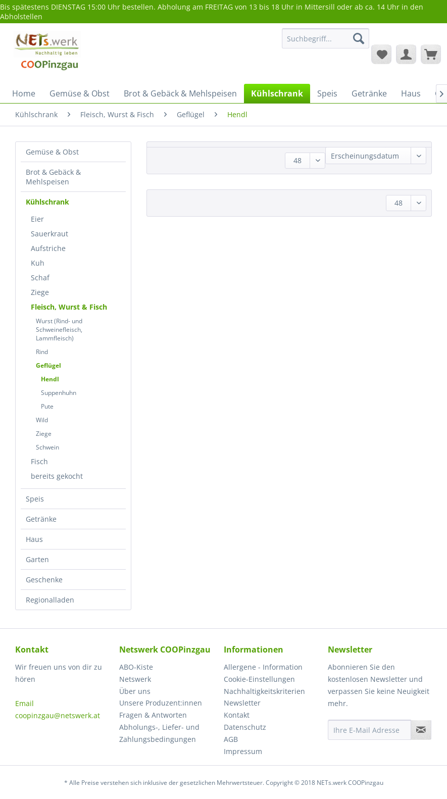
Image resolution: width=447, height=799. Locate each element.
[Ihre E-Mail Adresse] (369, 730)
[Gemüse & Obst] (79, 93)
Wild (42, 420)
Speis (35, 499)
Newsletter (242, 703)
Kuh (37, 263)
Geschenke (44, 579)
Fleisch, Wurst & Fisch (69, 307)
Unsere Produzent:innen (160, 703)
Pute (47, 406)
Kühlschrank (47, 202)
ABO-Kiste (136, 667)
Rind (42, 351)
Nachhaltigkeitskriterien (264, 691)
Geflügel (48, 365)
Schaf (40, 277)
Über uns (135, 691)
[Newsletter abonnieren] (421, 730)
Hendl (50, 379)
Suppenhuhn (58, 392)
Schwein (47, 447)
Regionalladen (50, 600)
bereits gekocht (57, 476)
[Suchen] (358, 38)
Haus (34, 539)
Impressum (243, 751)
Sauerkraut (49, 233)
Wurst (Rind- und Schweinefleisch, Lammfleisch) (59, 329)
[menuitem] (325, 43)
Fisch (39, 461)
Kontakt (237, 715)
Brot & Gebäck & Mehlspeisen (53, 176)
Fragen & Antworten (153, 715)
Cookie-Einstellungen (259, 679)
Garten (37, 559)
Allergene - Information (263, 667)
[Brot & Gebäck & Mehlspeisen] (180, 93)
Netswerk (135, 679)
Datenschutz (245, 727)
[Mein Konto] (406, 54)
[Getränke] (369, 93)
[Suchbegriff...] (325, 38)
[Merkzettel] (381, 54)
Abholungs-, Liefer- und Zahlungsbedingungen (159, 733)
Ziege (40, 292)
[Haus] (411, 93)
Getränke (41, 519)
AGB (231, 739)
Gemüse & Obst (52, 152)
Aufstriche (48, 248)
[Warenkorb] (431, 54)
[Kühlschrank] (277, 93)
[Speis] (327, 93)
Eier (37, 219)
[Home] (23, 93)
